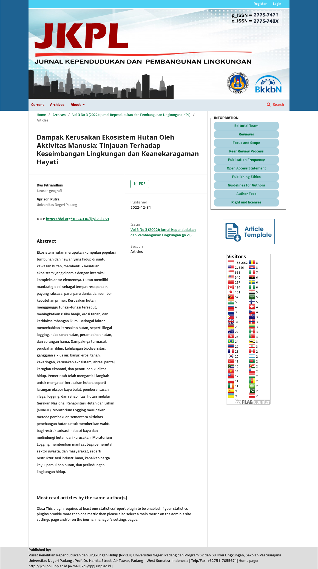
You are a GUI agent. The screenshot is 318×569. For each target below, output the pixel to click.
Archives (57, 105)
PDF (141, 184)
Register (260, 4)
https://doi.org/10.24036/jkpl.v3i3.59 (77, 219)
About (76, 105)
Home (41, 115)
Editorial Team (246, 126)
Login (277, 4)
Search (278, 105)
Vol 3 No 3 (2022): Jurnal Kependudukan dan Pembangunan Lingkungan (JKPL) (131, 115)
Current (37, 105)
